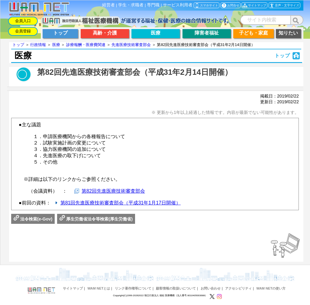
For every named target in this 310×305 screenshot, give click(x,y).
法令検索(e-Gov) (33, 219)
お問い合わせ (211, 288)
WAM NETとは (98, 288)
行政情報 (38, 44)
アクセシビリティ (238, 288)
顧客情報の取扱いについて (176, 288)
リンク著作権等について (133, 288)
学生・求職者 (131, 5)
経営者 (108, 5)
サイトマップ (73, 288)
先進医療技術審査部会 (131, 44)
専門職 (153, 5)
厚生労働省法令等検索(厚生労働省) (96, 219)
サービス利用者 (177, 5)
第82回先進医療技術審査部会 (113, 191)
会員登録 (23, 31)
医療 (56, 44)
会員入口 (23, 20)
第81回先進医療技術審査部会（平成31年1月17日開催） (120, 202)
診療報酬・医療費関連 (85, 44)
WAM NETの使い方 (271, 288)
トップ (18, 44)
